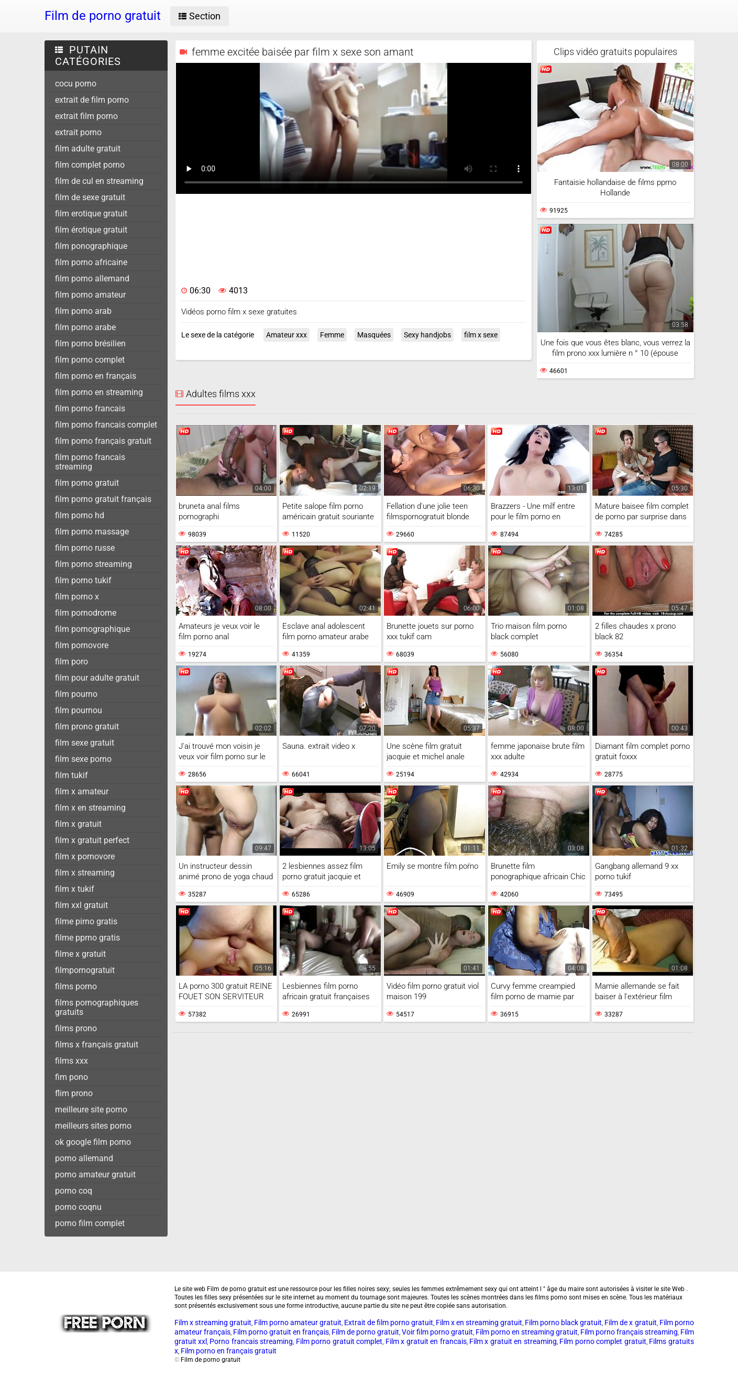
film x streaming (85, 873)
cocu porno (75, 84)
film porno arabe (85, 327)
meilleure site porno (91, 1109)
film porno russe (85, 548)
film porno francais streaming (90, 462)
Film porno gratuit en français (281, 1332)
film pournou (78, 710)
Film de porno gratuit (365, 1332)
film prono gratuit (87, 726)
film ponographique (91, 246)
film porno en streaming (99, 392)
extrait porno (78, 132)
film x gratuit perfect (92, 840)
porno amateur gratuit (95, 1174)
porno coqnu (78, 1207)
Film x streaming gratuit (212, 1322)
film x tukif (74, 889)
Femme (332, 335)
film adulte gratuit (87, 149)
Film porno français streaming (629, 1332)
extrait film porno (86, 116)
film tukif (71, 775)
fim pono (71, 1077)
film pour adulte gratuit (97, 678)
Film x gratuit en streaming (513, 1341)
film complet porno (90, 165)
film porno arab (83, 311)
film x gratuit (78, 824)
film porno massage (92, 532)
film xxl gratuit (81, 905)
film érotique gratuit (91, 230)
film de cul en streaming (99, 181)
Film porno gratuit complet (339, 1341)
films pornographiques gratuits (96, 1007)
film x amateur (81, 791)
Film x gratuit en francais (426, 1341)
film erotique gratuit (91, 213)
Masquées (374, 335)
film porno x (77, 597)
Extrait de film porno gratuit (388, 1322)
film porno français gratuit (103, 441)
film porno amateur (90, 295)
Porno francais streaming (251, 1341)
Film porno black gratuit (563, 1322)
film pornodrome (85, 613)
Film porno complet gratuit (602, 1341)
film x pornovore (85, 856)
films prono (76, 1028)
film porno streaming (93, 564)
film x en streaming (90, 808)
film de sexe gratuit (90, 197)
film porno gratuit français (103, 499)
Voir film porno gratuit (437, 1332)
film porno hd (79, 515)
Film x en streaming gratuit (479, 1322)
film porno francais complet (106, 425)
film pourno (76, 694)
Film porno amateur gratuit (298, 1322)
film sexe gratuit (84, 743)
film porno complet (90, 360)
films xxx (71, 1061)
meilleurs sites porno (93, 1126)
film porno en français (95, 376)
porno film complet (90, 1223)
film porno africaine (91, 262)
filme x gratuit (80, 954)
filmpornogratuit (85, 970)
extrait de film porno (92, 100)
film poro (71, 661)
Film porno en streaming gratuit (527, 1332)
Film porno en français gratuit (229, 1351)
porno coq (73, 1191)
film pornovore (81, 645)
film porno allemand (92, 278)
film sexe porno (83, 759)
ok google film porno (93, 1142)
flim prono (74, 1093)
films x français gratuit (96, 1045)
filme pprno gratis (87, 938)
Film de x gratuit (630, 1322)
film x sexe (481, 335)
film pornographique (92, 629)
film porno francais (90, 408)
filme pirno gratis (86, 921)
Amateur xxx (286, 335)
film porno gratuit (87, 483)
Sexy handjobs (427, 335)
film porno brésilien (90, 343)
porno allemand (84, 1158)
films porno (76, 986)
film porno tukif (83, 580)
